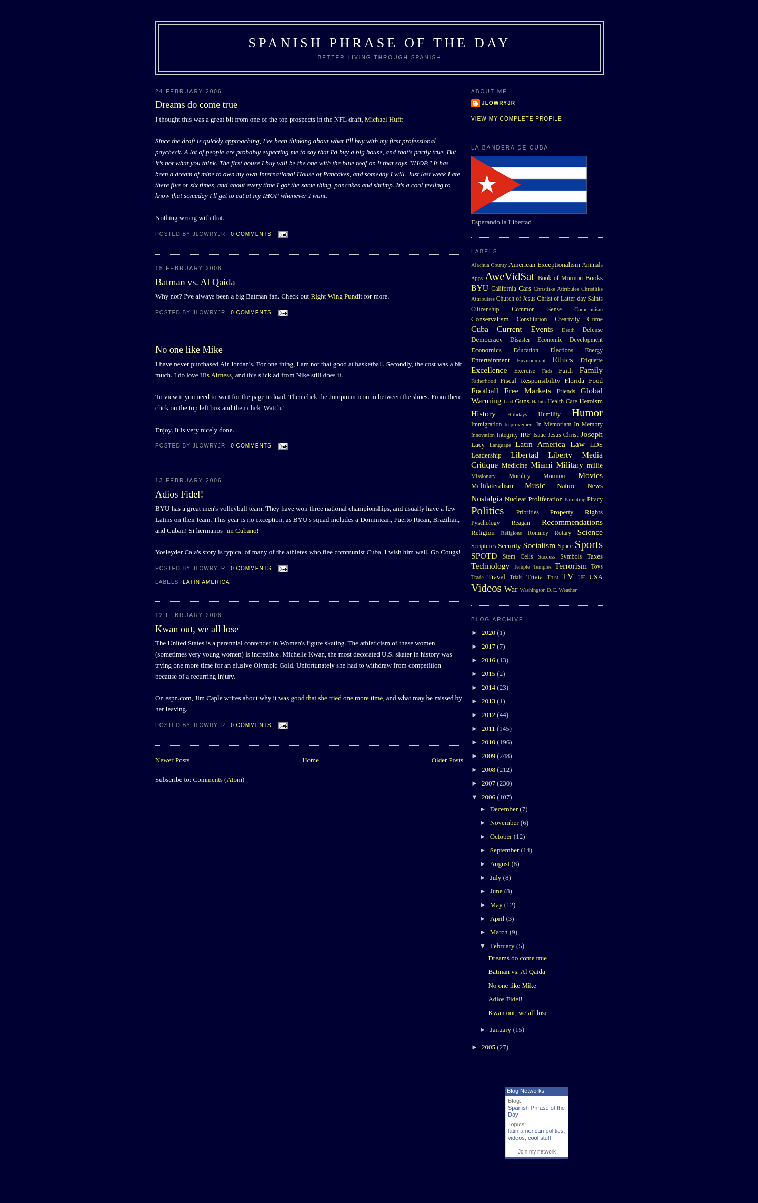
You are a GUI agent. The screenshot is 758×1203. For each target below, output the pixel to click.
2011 (489, 728)
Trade (477, 577)
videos (516, 1138)
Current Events (525, 328)
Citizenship (485, 309)
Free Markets (527, 390)
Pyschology (485, 523)
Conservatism (490, 319)
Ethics (563, 359)
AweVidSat (509, 276)
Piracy (595, 499)
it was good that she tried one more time (328, 698)
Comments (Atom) (219, 779)
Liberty (560, 454)
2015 (489, 674)
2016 (489, 660)
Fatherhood (483, 381)
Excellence (489, 369)
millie (595, 465)
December (505, 809)
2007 (489, 783)
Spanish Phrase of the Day (379, 43)
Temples (542, 567)
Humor (587, 412)
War (511, 588)
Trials (516, 577)
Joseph (592, 434)
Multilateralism (492, 486)
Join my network (537, 1152)
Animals (592, 265)
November (505, 823)
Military (569, 464)
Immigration (486, 424)
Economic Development (570, 339)
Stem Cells (518, 556)
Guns (522, 401)
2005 (489, 1047)
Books (594, 278)
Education (526, 350)
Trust (552, 577)
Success (546, 557)
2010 (489, 742)
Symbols (571, 556)
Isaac (539, 435)
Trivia (534, 577)
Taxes (595, 556)
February (503, 946)
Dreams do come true (196, 105)
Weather (568, 590)
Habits (539, 401)
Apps (477, 278)
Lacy (478, 445)
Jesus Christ (563, 435)
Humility (549, 414)
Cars (524, 288)
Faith (565, 370)
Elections (561, 350)
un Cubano (242, 530)
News (595, 486)
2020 (489, 633)
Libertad (524, 454)
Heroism (591, 401)
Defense (593, 329)
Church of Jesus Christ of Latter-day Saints (549, 298)
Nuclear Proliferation (534, 499)
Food (596, 380)
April (498, 918)
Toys (597, 566)
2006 (489, 797)
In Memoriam (554, 424)
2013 (489, 701)
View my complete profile (516, 119)
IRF (525, 435)
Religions (511, 533)
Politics (487, 510)
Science (590, 532)
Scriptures (483, 546)
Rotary (562, 533)
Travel (496, 577)
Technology (490, 565)
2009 (489, 756)
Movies (590, 475)
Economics (486, 350)
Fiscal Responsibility (530, 380)
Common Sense (537, 309)
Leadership (486, 455)
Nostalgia (487, 498)
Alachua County (489, 265)
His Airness (216, 375)
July (496, 877)
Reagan (521, 523)
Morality (519, 476)
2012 (489, 715)
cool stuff (539, 1138)
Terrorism (571, 565)
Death (568, 330)
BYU (479, 287)
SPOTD (484, 555)
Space (565, 546)
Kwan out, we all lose (196, 629)
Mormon (554, 476)
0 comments (251, 234)
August (501, 864)
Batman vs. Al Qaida (195, 282)
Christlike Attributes (556, 289)
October (502, 836)
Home (310, 760)
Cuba (479, 328)
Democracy (487, 339)
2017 (489, 646)
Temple (522, 567)
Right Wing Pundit (336, 296)
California (503, 288)
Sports (589, 544)
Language (500, 445)
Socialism (539, 545)
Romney (537, 533)
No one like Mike (189, 349)
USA (596, 577)
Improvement (519, 424)
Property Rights (576, 512)
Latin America (206, 582)
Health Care (562, 401)
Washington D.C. (538, 590)
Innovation (483, 435)
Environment (531, 360)
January (501, 1029)
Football (484, 390)
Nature (566, 486)
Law (577, 444)
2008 (489, 769)
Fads (547, 371)
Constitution (532, 319)
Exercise (524, 370)
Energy (594, 350)
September (505, 850)
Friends (566, 391)
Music (535, 485)
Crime (595, 319)
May (497, 905)
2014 (489, 687)
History (483, 413)
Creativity (567, 319)
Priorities (527, 512)
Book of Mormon (560, 278)
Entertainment (490, 360)
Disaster (520, 339)
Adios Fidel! (179, 494)
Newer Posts (172, 760)
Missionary (483, 476)
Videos (486, 588)
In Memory (588, 424)
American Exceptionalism (544, 265)
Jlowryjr (498, 103)
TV (567, 576)
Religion (483, 532)
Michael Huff (383, 119)
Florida (575, 380)
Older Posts (447, 760)
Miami (542, 464)
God (508, 401)
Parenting (575, 499)
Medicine (514, 465)
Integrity (507, 435)
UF (581, 577)
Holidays (517, 414)
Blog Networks (525, 1091)
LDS (596, 445)
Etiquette (592, 360)
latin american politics (535, 1131)
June (497, 891)
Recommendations (572, 522)
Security (509, 546)
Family (591, 369)
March (500, 932)
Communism (588, 309)
